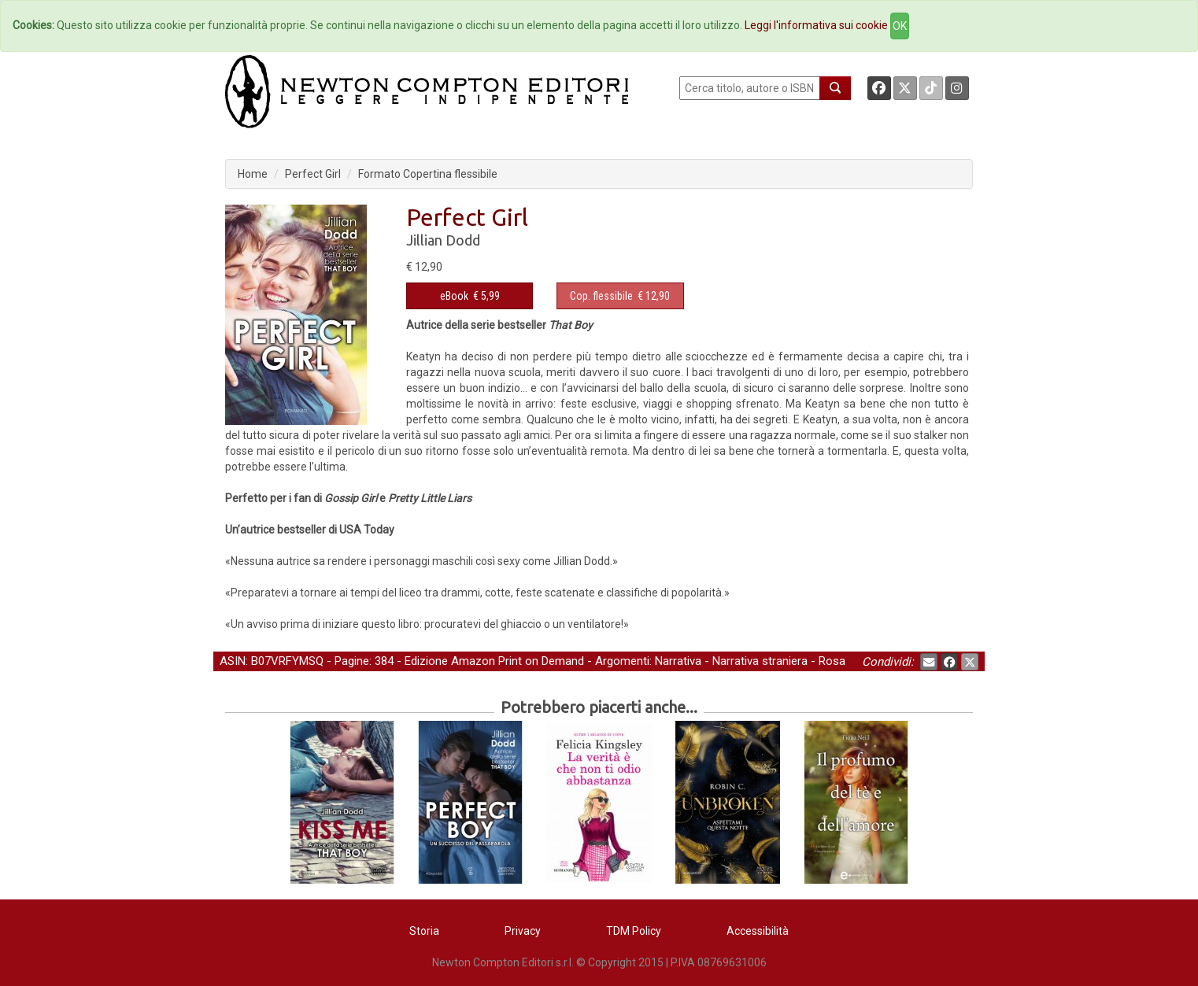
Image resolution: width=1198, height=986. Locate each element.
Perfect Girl (313, 174)
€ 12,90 (620, 296)
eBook (454, 296)
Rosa (832, 661)
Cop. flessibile (601, 296)
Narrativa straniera (760, 661)
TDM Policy (633, 931)
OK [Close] (900, 26)
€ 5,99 (470, 296)
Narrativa (678, 661)
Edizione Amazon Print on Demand (494, 661)
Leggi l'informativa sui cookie (816, 25)
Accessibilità (758, 931)
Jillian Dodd (443, 240)
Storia (424, 931)
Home (253, 174)
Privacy (523, 931)
